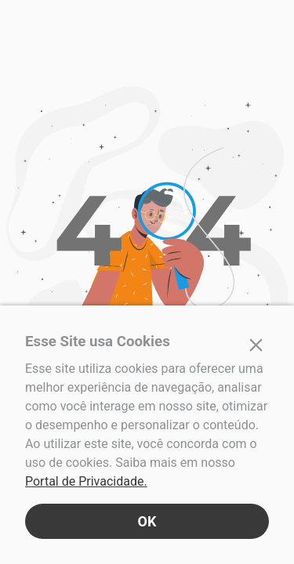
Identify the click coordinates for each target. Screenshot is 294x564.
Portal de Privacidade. (86, 481)
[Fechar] (256, 344)
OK (147, 521)
